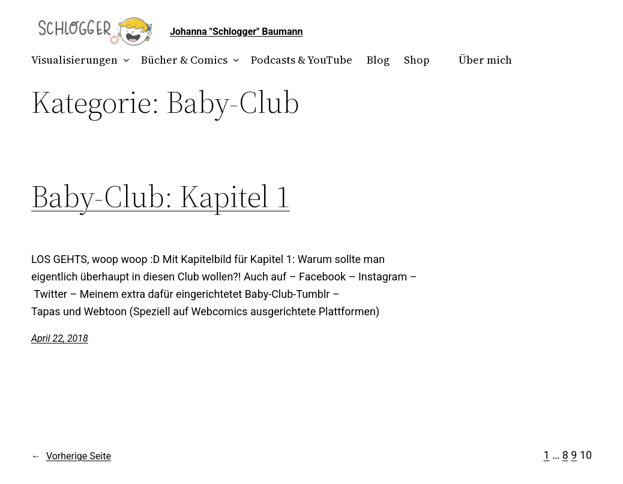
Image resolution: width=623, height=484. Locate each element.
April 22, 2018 (59, 338)
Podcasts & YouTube (301, 59)
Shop (417, 59)
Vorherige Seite (71, 456)
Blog (378, 59)
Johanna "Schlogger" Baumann (236, 31)
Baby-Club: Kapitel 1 (160, 196)
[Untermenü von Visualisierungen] (123, 60)
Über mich (485, 59)
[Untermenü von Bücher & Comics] (233, 60)
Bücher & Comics (184, 59)
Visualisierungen (74, 59)
